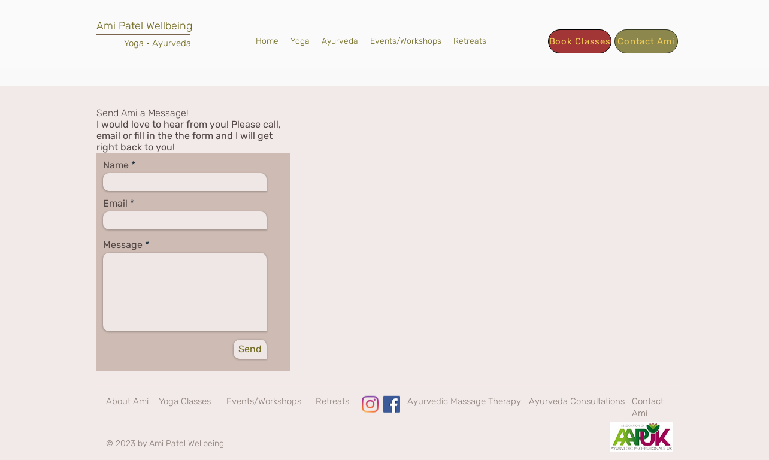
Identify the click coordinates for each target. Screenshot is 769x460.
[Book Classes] (579, 41)
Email (115, 203)
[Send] (250, 349)
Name (116, 165)
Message (123, 245)
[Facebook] (391, 404)
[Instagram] (370, 404)
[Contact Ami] (646, 41)
